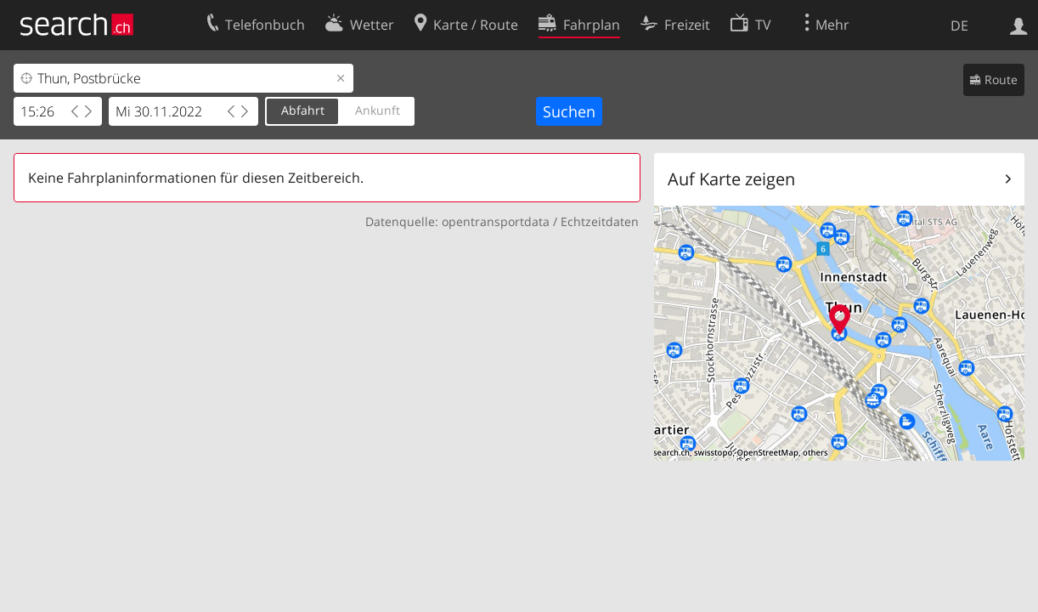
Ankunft (377, 110)
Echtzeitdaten (600, 221)
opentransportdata (496, 221)
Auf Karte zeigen (731, 178)
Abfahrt (302, 110)
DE (959, 25)
